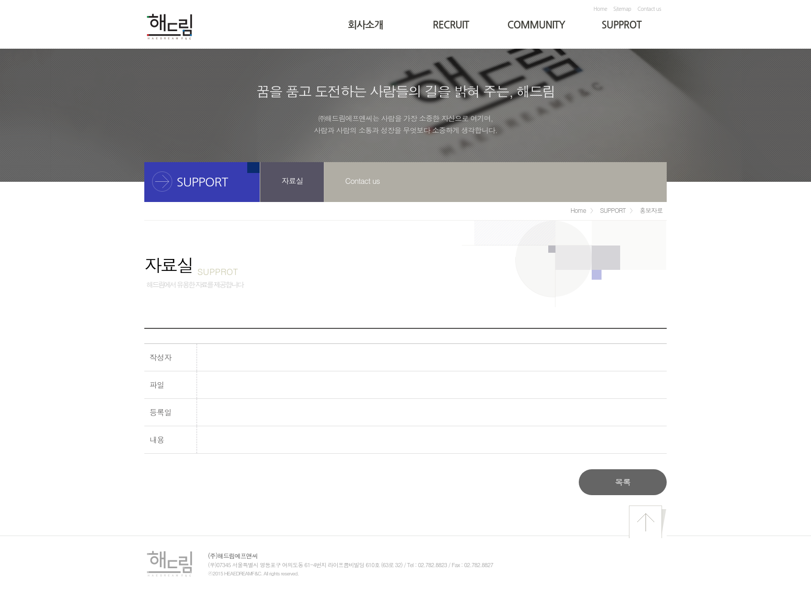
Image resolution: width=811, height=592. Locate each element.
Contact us (650, 8)
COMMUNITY (536, 25)
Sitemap (622, 8)
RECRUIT (451, 25)
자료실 (292, 180)
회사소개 (365, 25)
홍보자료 (651, 210)
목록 (622, 482)
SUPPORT (613, 210)
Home (600, 8)
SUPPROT (621, 25)
